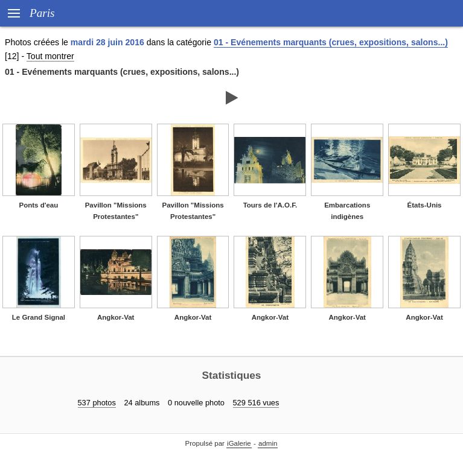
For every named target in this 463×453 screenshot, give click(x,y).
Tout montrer (50, 56)
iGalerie (239, 443)
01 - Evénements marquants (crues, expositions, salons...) (331, 42)
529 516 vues (256, 402)
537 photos (97, 402)
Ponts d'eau (39, 205)
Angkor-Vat (115, 317)
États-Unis (424, 205)
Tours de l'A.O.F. (270, 205)
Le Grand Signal (38, 317)
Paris (42, 13)
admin (267, 443)
